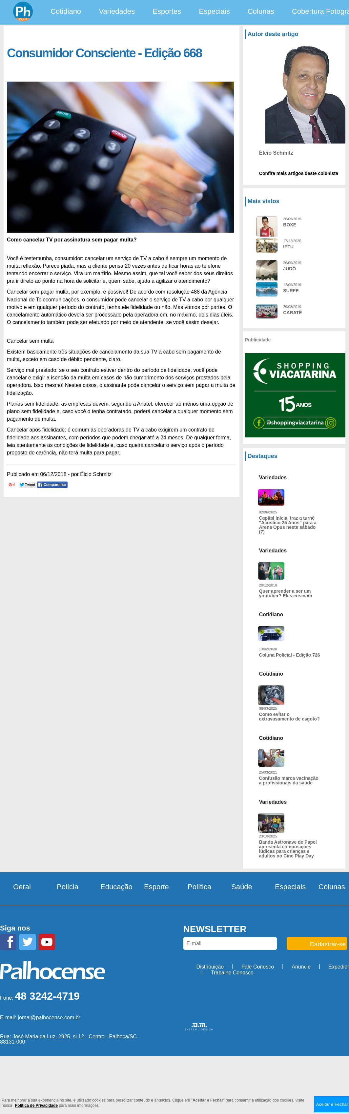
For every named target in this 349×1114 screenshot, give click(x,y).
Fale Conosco (257, 967)
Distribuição (210, 967)
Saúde (241, 887)
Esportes (167, 11)
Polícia (67, 887)
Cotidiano (66, 11)
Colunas (261, 11)
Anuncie (301, 967)
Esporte (156, 887)
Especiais (214, 11)
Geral (22, 887)
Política (199, 887)
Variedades (117, 11)
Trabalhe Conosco (232, 972)
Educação (116, 887)
